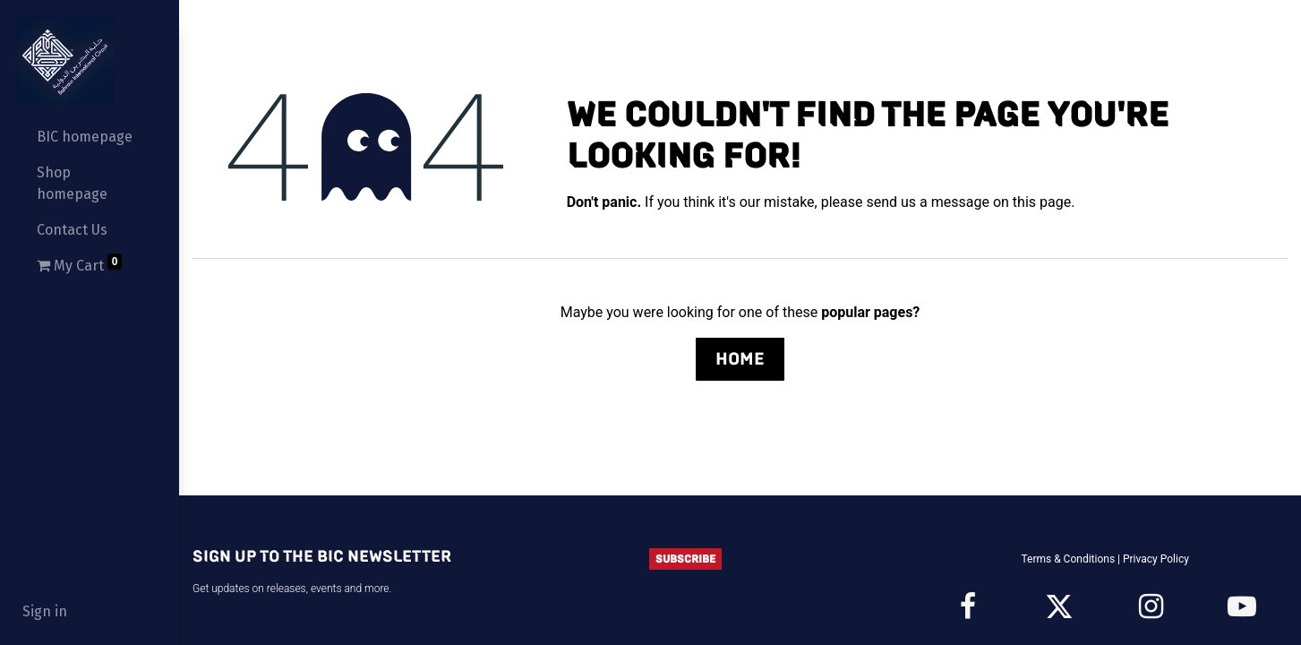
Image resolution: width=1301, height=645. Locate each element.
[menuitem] (89, 137)
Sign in (44, 611)
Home (740, 358)
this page (1042, 202)
